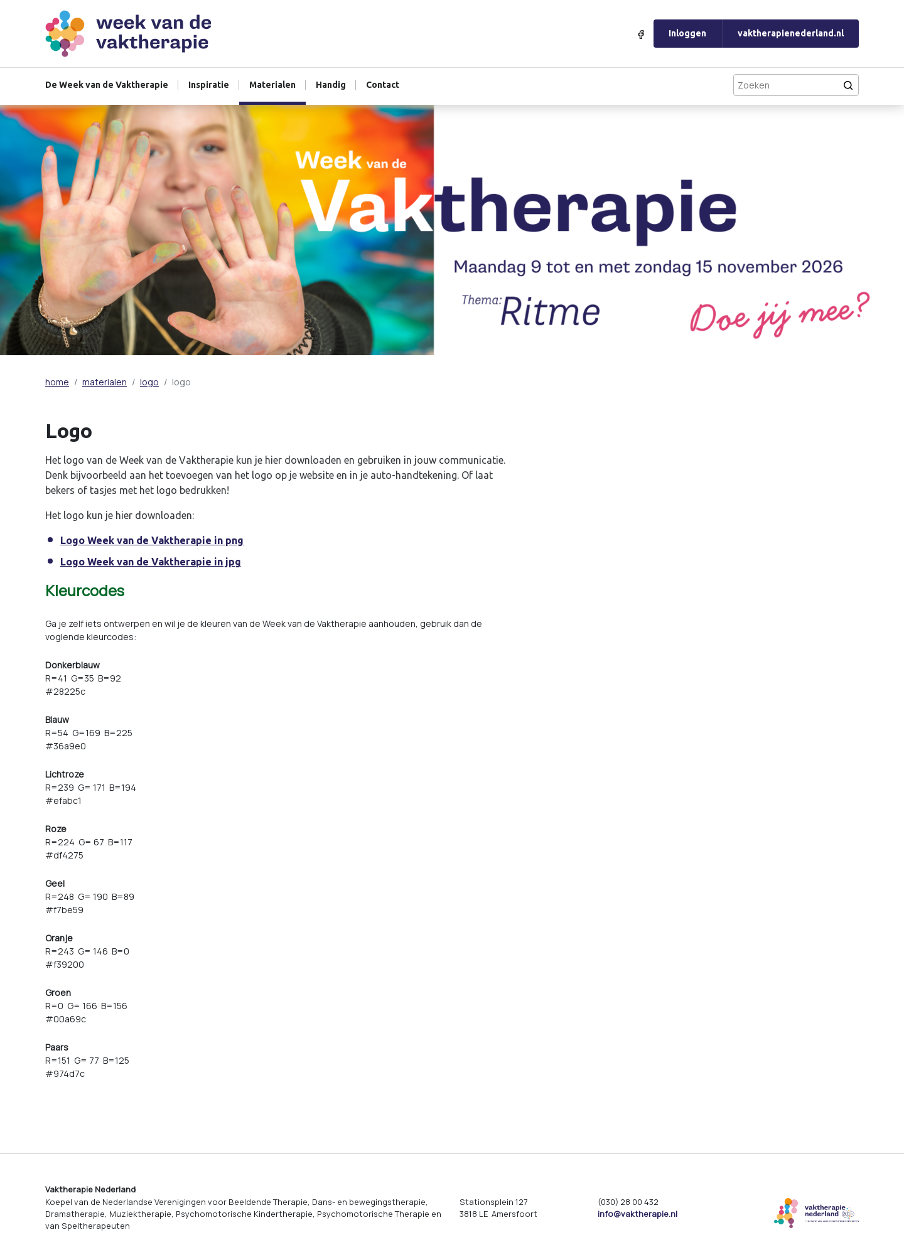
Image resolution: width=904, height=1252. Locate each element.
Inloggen (687, 33)
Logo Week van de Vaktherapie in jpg (150, 561)
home (57, 382)
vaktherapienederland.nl (791, 33)
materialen (104, 382)
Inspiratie (208, 85)
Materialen (272, 85)
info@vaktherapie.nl (637, 1213)
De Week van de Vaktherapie (106, 85)
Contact (382, 85)
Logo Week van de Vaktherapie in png (152, 540)
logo (149, 382)
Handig (331, 85)
